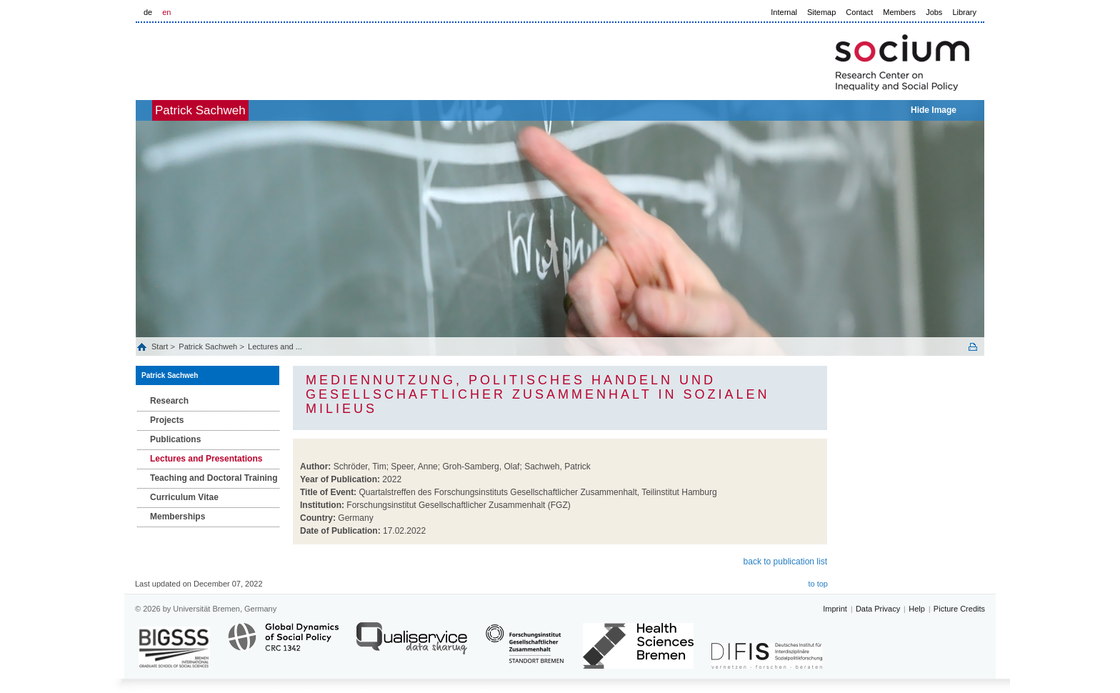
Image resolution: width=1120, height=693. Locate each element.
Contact (859, 12)
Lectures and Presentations (206, 459)
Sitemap (821, 12)
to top (818, 583)
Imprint (835, 608)
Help (917, 608)
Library (964, 12)
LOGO (245, 58)
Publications (175, 439)
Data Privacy (878, 608)
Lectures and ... (275, 346)
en (166, 12)
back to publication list (785, 562)
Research (169, 401)
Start (160, 346)
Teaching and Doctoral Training (213, 478)
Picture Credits (959, 608)
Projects (167, 420)
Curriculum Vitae (184, 497)
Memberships (177, 517)
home (152, 110)
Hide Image (933, 110)
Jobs (934, 12)
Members (899, 12)
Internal (784, 12)
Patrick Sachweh (224, 110)
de (148, 12)
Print (973, 347)
